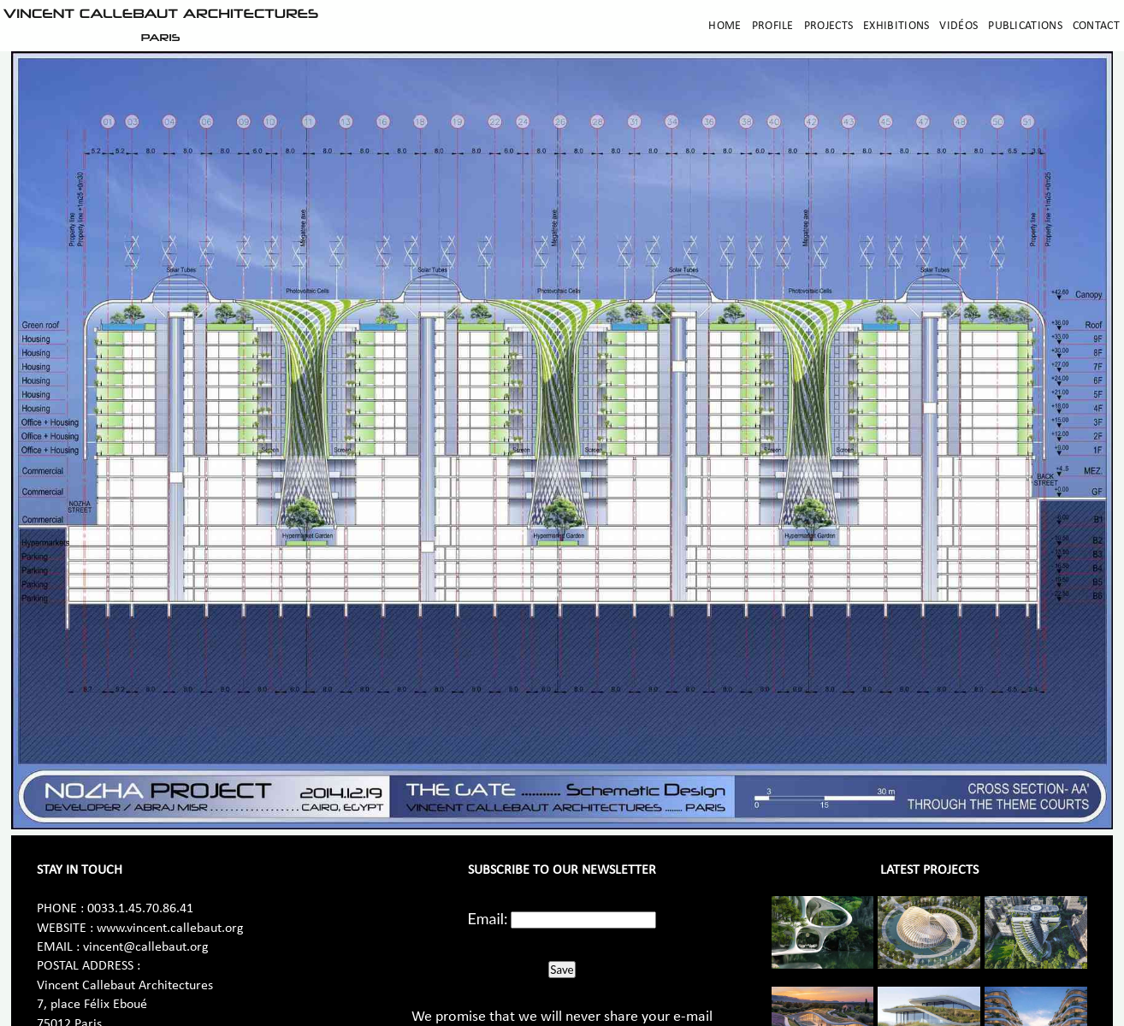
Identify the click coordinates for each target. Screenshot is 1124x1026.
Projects (828, 26)
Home (724, 26)
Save (561, 969)
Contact (1096, 26)
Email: (488, 918)
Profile (773, 26)
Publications (1025, 26)
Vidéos (958, 26)
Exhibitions (896, 26)
